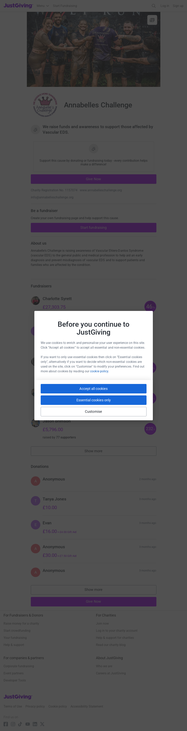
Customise (93, 411)
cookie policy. (99, 371)
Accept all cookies (93, 389)
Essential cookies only (93, 400)
